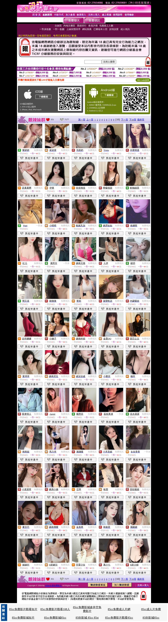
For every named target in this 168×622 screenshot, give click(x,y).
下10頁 (132, 119)
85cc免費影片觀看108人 (55, 609)
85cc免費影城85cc (55, 617)
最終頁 (140, 119)
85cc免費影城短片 (23, 617)
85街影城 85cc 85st (87, 617)
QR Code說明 (143, 80)
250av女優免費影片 (53, 585)
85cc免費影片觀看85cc (119, 617)
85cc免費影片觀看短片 (23, 609)
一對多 (39, 225)
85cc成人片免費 (151, 609)
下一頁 (124, 119)
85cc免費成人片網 (119, 609)
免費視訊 (38, 150)
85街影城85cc (151, 617)
